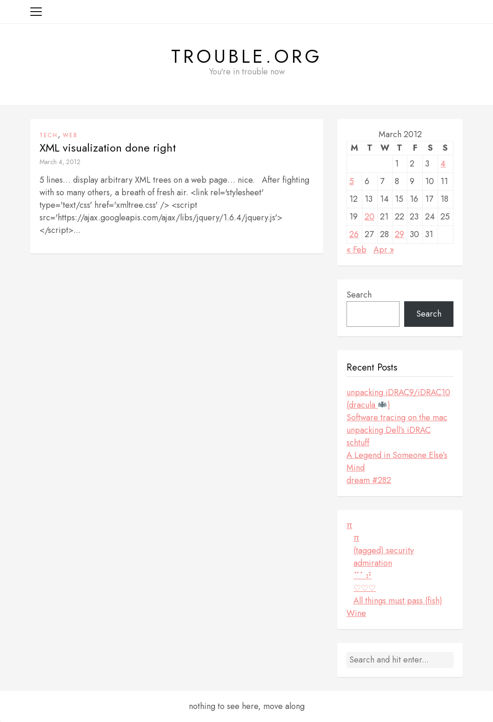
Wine (356, 613)
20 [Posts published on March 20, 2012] (369, 217)
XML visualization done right (108, 148)
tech (49, 135)
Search (359, 295)
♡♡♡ (364, 588)
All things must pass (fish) (397, 601)
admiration (372, 563)
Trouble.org (246, 56)
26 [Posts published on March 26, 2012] (354, 234)
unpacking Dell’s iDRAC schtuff (388, 436)
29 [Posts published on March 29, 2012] (399, 234)
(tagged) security (383, 550)
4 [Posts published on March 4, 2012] (443, 164)
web (70, 135)
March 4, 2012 (60, 161)
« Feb (356, 250)
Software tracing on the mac (396, 417)
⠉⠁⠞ (362, 576)
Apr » (383, 250)
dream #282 (368, 480)
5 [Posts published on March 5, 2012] (351, 181)
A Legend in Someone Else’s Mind (396, 461)
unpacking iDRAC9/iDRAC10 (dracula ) (398, 398)
